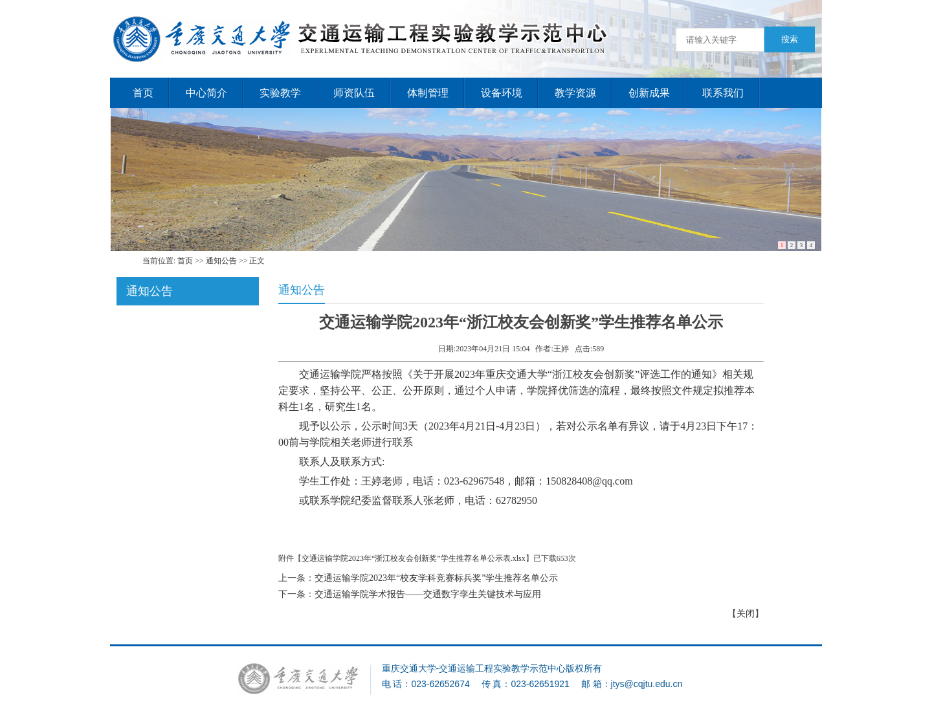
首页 (143, 92)
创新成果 (649, 92)
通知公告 (221, 260)
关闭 (746, 613)
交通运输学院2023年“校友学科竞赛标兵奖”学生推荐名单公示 (436, 578)
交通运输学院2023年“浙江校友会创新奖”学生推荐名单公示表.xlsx (414, 558)
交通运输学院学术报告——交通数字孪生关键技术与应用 (428, 594)
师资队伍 (354, 92)
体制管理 (428, 92)
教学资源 (575, 92)
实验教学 (280, 92)
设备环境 (501, 92)
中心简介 (206, 92)
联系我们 (723, 92)
